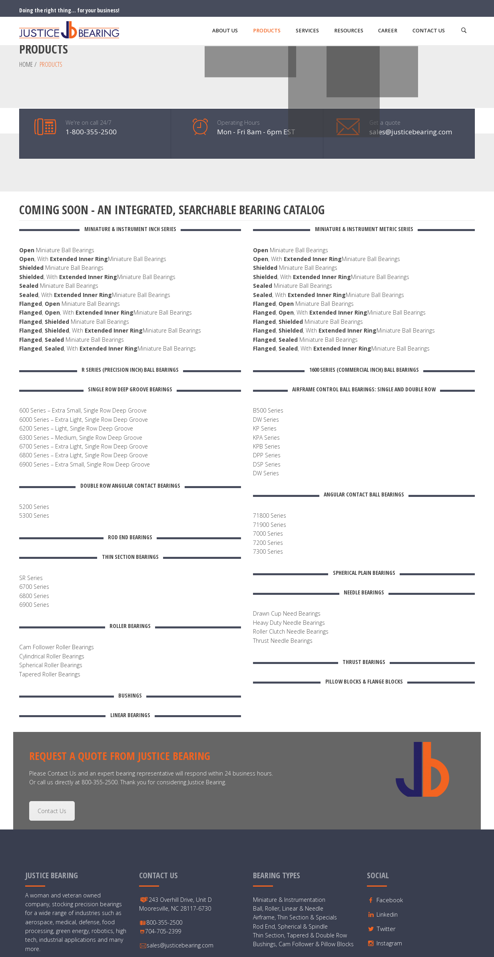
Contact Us (52, 747)
